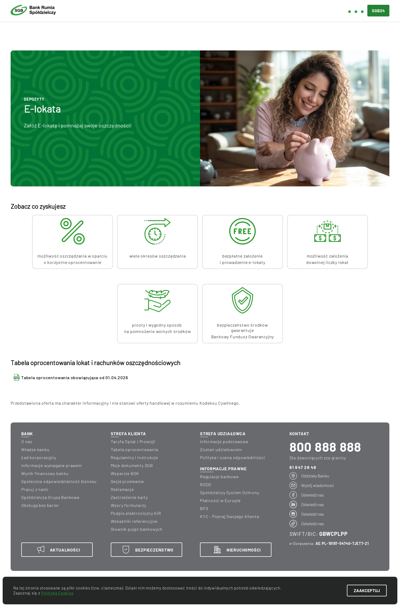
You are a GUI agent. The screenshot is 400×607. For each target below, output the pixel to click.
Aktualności (199, 11)
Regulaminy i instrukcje (134, 457)
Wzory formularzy (128, 505)
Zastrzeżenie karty (129, 497)
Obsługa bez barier (40, 505)
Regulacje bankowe (219, 476)
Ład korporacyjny (38, 457)
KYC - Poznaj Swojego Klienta (229, 516)
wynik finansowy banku (45, 473)
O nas (26, 441)
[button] (356, 10)
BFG (204, 508)
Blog (230, 11)
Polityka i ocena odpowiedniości (232, 457)
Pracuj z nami (34, 489)
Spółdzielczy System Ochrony (229, 492)
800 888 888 (325, 446)
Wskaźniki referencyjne (134, 521)
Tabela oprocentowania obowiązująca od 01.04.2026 (74, 377)
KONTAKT (299, 433)
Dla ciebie (122, 11)
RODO (205, 484)
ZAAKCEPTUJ (367, 590)
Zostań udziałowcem (221, 449)
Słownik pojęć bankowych (137, 529)
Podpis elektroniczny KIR (136, 513)
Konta (18, 32)
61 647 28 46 (303, 467)
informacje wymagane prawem (51, 465)
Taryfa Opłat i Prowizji (133, 441)
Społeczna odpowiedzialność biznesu (59, 481)
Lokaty (105, 32)
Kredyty (61, 32)
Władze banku (35, 449)
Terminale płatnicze (360, 32)
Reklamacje (122, 489)
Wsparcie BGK (125, 473)
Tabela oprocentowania (134, 449)
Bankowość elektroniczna (277, 32)
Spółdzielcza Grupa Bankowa (50, 497)
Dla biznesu (159, 11)
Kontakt (305, 11)
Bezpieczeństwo (265, 11)
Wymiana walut (199, 32)
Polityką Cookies (57, 593)
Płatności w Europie (220, 500)
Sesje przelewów (127, 481)
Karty (147, 32)
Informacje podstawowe (224, 441)
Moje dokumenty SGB (132, 465)
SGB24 (378, 10)
